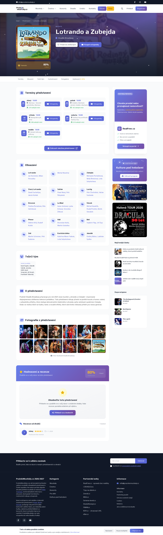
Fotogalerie (65, 79)
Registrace (141, 9)
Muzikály (39, 9)
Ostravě (18, 504)
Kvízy (110, 9)
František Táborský (27, 274)
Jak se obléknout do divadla (126, 507)
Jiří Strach (31, 272)
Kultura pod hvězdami (58, 497)
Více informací (74, 532)
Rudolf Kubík (92, 209)
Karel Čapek (25, 266)
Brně (39, 502)
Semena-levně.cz (89, 500)
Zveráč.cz (86, 494)
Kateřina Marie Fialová (65, 236)
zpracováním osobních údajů (131, 466)
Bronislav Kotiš (63, 223)
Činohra (52, 9)
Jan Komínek (33, 176)
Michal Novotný (63, 173)
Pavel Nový (61, 192)
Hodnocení (79, 79)
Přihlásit (130, 9)
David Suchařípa (34, 192)
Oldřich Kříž (32, 223)
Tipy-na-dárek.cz (89, 490)
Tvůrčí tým (40, 79)
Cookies (119, 501)
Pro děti (53, 494)
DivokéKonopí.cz (89, 504)
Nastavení (108, 531)
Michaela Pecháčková (95, 176)
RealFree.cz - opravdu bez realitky (96, 483)
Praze (35, 502)
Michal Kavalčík (92, 206)
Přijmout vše (136, 531)
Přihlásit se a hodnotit (62, 413)
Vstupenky (52, 104)
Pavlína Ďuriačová (34, 206)
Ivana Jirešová (62, 206)
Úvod (17, 21)
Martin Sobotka (63, 225)
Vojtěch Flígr (91, 223)
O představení (52, 79)
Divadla (73, 9)
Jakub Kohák (33, 195)
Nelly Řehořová (92, 179)
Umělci (82, 9)
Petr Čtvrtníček (92, 192)
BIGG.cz (86, 497)
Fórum (102, 9)
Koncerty (63, 9)
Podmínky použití (122, 495)
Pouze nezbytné (121, 531)
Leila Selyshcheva (63, 239)
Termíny (20, 79)
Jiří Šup (100, 223)
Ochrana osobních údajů (124, 498)
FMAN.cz (86, 507)
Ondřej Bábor (92, 236)
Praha (43, 489)
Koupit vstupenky (90, 45)
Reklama (119, 504)
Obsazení (30, 79)
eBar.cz (86, 514)
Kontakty (92, 9)
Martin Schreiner (34, 236)
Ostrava (19, 492)
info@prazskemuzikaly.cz (25, 2)
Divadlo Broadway (64, 38)
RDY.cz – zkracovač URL (92, 511)
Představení (26, 21)
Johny (31, 431)
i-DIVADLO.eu (88, 487)
